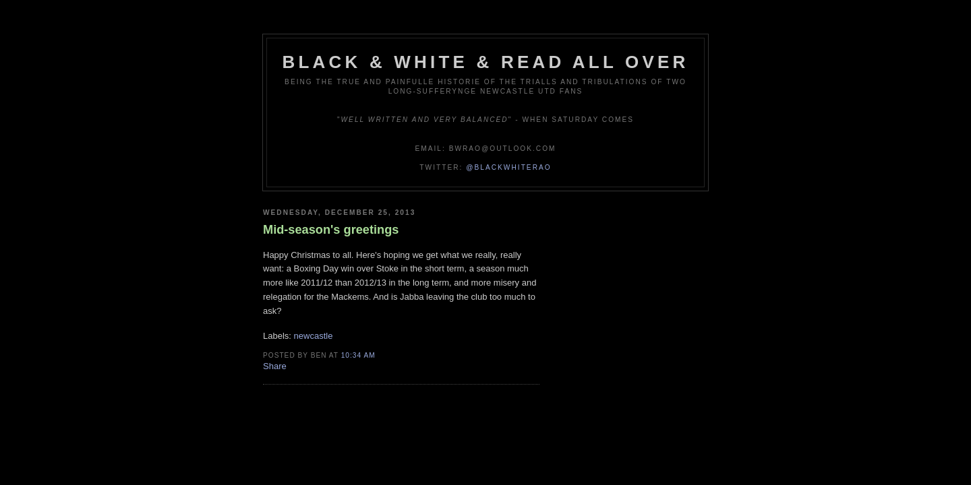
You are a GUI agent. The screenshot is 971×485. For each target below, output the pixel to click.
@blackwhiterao (508, 167)
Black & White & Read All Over (486, 62)
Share (275, 366)
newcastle (313, 336)
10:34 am (358, 355)
